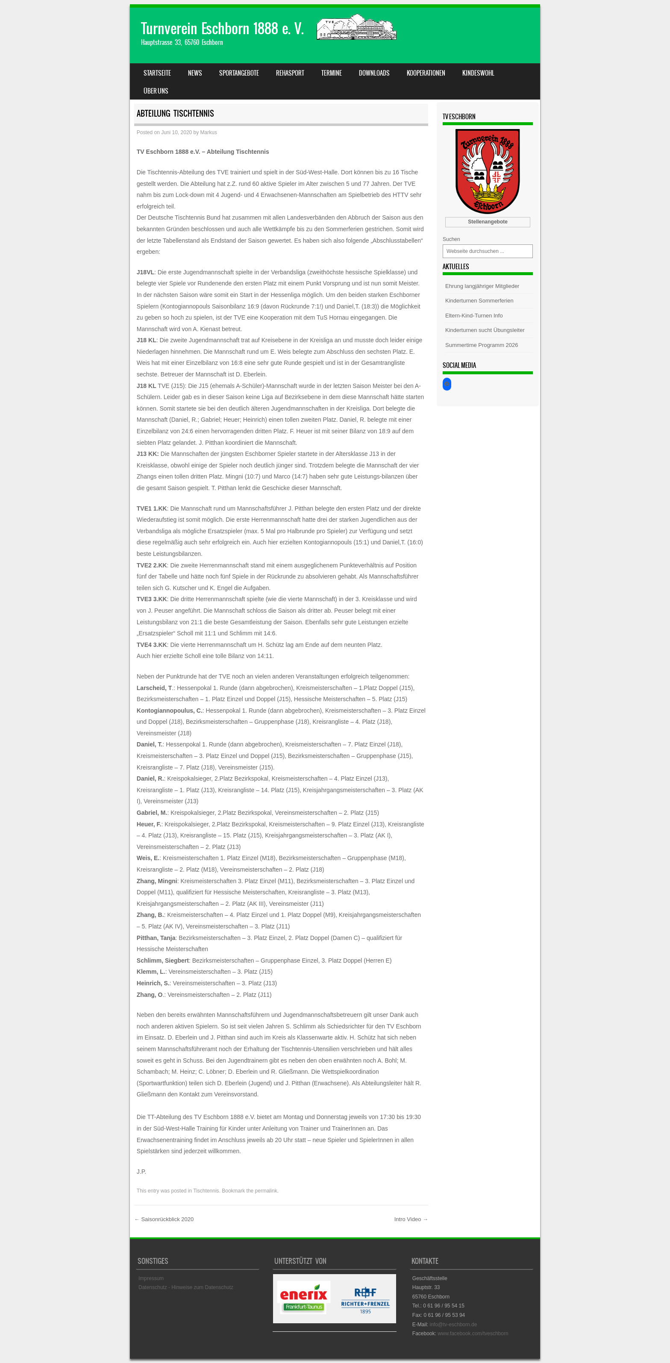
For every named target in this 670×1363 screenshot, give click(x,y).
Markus (208, 132)
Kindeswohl (478, 73)
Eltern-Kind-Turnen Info (474, 315)
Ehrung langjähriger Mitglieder (482, 286)
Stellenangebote (488, 222)
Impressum (151, 1278)
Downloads (374, 73)
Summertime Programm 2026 (481, 345)
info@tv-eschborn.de (453, 1325)
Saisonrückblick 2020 (164, 1219)
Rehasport (290, 73)
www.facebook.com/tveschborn (473, 1334)
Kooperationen (426, 73)
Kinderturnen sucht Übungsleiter (485, 330)
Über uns (156, 91)
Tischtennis (206, 1191)
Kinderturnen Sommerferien (479, 300)
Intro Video (411, 1219)
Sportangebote (239, 73)
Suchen (451, 239)
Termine (331, 73)
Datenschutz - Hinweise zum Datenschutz (185, 1287)
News (195, 73)
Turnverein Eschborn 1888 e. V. (222, 28)
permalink (266, 1191)
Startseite (157, 73)
